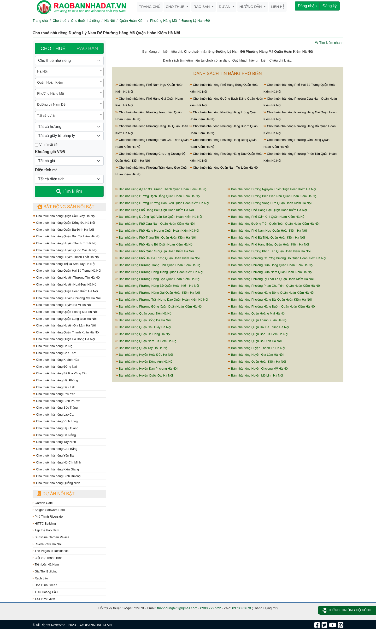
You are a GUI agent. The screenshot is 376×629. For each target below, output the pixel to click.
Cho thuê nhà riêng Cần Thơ (54, 353)
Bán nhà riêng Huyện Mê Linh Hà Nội (255, 375)
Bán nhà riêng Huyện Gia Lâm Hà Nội (255, 354)
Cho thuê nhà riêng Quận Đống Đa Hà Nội (64, 222)
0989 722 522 (210, 608)
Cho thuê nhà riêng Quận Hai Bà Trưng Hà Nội (67, 270)
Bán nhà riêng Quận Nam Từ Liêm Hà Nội (146, 341)
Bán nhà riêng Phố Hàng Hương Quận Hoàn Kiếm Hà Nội (157, 230)
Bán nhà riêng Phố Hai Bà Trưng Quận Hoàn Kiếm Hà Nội (157, 258)
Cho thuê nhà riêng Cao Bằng (55, 449)
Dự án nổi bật (56, 493)
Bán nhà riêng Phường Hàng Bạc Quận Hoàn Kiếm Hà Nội (157, 279)
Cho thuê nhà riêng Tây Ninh (54, 442)
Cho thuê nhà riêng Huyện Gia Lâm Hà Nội (64, 325)
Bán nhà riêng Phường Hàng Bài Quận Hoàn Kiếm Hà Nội (270, 299)
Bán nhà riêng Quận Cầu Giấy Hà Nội (143, 327)
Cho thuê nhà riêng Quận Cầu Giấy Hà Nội (64, 216)
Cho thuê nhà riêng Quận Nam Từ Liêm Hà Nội (223, 167)
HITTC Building (44, 523)
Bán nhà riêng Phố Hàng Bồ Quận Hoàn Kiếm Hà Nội (154, 244)
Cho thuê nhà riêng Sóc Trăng (55, 407)
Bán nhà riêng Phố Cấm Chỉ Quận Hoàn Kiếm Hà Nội (266, 216)
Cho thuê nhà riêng (85, 21)
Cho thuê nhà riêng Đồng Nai (55, 366)
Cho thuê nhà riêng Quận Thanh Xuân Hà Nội (66, 332)
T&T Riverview (44, 598)
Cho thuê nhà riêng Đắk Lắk (54, 387)
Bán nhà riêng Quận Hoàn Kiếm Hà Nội (257, 361)
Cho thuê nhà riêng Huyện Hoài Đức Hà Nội (65, 284)
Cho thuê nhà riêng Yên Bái (53, 455)
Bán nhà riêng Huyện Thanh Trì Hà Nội (256, 348)
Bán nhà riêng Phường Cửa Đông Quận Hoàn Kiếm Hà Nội (270, 265)
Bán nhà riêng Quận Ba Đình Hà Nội (255, 341)
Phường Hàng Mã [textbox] (50, 93)
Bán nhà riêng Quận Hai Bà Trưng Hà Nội (258, 327)
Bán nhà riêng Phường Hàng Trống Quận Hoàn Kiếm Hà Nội (159, 272)
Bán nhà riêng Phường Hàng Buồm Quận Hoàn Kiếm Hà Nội (272, 306)
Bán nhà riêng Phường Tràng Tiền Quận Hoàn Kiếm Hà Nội (158, 265)
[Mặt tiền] (36, 145)
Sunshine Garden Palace (51, 537)
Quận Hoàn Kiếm (132, 21)
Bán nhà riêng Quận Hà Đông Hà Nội (142, 334)
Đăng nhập (307, 6)
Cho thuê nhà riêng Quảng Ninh (56, 483)
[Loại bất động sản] (69, 60)
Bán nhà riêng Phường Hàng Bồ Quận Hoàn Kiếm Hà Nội (157, 285)
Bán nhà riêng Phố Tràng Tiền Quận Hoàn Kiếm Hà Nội (155, 237)
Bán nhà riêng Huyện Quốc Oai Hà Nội (144, 375)
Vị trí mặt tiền (47, 145)
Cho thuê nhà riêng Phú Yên (54, 394)
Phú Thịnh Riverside (48, 516)
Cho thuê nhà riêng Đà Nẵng (54, 435)
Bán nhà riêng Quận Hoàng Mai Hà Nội (256, 313)
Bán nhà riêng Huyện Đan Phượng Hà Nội (146, 368)
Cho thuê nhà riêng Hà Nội (53, 346)
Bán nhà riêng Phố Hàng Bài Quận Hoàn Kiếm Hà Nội (154, 210)
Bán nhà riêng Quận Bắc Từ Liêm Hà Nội (258, 334)
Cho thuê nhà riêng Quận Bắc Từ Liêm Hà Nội (66, 236)
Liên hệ (277, 7)
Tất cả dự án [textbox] (46, 115)
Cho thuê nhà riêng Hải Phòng (55, 380)
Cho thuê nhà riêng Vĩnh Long (55, 421)
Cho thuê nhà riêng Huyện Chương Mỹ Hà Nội (66, 298)
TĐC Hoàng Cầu (45, 592)
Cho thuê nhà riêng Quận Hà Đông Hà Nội (64, 339)
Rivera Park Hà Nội (47, 544)
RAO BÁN (87, 48)
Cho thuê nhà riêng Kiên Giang (56, 469)
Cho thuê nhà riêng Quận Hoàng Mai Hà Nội (65, 312)
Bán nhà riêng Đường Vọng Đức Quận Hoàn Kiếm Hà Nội (269, 203)
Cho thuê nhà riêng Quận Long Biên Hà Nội (65, 318)
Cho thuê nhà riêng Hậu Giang (55, 428)
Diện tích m (46, 169)
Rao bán (202, 7)
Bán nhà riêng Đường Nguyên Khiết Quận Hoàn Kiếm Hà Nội (272, 189)
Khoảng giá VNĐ (50, 152)
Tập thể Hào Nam (46, 530)
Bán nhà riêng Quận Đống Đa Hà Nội (143, 320)
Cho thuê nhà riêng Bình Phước (56, 401)
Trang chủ (149, 7)
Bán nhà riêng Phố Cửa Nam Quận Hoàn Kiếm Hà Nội (154, 223)
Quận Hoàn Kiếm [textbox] (50, 82)
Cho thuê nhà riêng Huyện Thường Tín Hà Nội (66, 277)
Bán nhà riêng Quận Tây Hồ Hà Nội (141, 348)
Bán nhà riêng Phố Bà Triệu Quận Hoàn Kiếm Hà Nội (266, 237)
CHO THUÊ (53, 48)
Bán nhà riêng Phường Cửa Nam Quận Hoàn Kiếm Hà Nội (270, 272)
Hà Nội (109, 21)
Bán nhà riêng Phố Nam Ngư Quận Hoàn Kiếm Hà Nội (267, 230)
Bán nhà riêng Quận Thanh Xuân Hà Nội (257, 320)
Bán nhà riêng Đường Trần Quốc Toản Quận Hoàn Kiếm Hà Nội (273, 223)
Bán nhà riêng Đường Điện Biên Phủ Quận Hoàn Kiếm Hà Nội (272, 196)
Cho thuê (175, 7)
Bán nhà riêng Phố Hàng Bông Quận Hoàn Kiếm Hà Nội (268, 244)
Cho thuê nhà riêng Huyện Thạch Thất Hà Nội (66, 257)
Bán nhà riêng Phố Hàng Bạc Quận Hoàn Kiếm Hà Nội (267, 210)
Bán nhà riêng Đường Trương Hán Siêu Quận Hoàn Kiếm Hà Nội (162, 203)
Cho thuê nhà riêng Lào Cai (53, 414)
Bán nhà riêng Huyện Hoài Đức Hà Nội (144, 354)
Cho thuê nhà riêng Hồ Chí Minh (57, 462)
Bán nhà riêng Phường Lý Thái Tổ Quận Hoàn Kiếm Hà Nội (271, 279)
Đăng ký (330, 6)
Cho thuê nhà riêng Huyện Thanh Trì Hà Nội (65, 243)
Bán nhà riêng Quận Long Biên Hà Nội (143, 313)
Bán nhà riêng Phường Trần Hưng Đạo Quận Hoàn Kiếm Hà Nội (161, 299)
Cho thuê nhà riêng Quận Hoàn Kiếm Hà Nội (65, 291)
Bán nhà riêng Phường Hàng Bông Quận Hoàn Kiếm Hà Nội (271, 292)
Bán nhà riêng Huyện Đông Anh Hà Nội (144, 361)
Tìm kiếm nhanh (329, 43)
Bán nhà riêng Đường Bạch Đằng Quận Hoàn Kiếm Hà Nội (157, 196)
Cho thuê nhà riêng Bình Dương (57, 476)
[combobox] (69, 71)
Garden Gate (43, 503)
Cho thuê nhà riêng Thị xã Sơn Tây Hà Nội (64, 264)
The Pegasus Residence (51, 551)
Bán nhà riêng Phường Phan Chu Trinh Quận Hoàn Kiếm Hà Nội (274, 285)
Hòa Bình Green (45, 585)
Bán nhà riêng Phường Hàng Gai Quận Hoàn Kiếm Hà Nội (157, 292)
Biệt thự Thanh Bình (48, 558)
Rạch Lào (40, 578)
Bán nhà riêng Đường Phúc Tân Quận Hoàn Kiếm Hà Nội (269, 251)
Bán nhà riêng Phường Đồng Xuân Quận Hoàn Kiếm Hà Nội (158, 306)
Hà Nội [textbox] (42, 71)
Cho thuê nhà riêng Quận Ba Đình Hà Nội (63, 229)
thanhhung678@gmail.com (177, 608)
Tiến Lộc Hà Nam (46, 564)
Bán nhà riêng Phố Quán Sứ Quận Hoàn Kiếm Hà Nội (154, 251)
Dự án (225, 7)
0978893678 (241, 608)
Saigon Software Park (49, 510)
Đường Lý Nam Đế (196, 21)
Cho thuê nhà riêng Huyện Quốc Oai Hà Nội (65, 250)
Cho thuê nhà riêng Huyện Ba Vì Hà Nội (62, 305)
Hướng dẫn (251, 7)
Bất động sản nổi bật (65, 206)
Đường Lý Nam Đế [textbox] (51, 104)
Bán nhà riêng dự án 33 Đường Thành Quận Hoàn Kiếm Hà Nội (161, 189)
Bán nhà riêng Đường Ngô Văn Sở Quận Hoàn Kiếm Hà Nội (158, 216)
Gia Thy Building (45, 571)
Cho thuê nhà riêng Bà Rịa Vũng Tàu (60, 373)
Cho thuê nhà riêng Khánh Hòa (56, 359)
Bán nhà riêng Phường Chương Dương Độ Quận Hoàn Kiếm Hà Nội (277, 258)
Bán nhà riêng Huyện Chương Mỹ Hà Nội (258, 368)
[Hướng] (69, 126)
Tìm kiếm (69, 191)
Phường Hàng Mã (163, 21)
